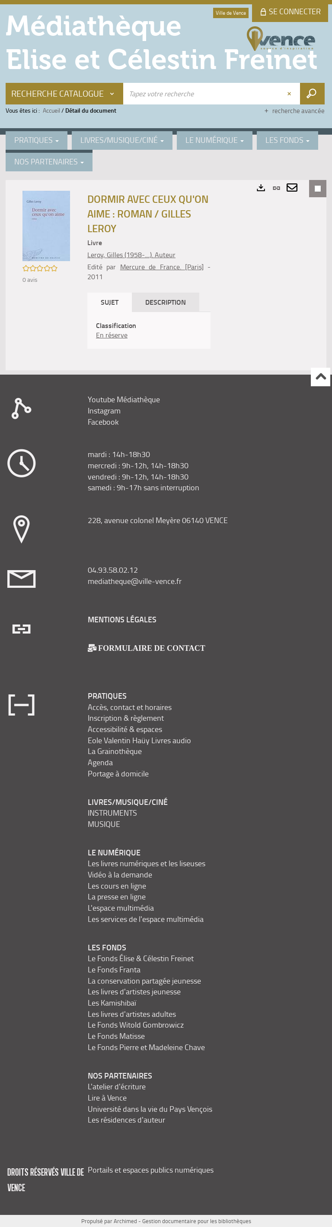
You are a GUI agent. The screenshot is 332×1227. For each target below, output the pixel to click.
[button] (46, 225)
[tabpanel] (149, 331)
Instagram (104, 410)
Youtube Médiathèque (124, 399)
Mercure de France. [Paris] (162, 266)
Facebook (103, 421)
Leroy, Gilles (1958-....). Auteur (131, 254)
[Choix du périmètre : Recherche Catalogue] (65, 93)
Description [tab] (165, 302)
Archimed (125, 1221)
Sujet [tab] (109, 302)
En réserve (112, 335)
